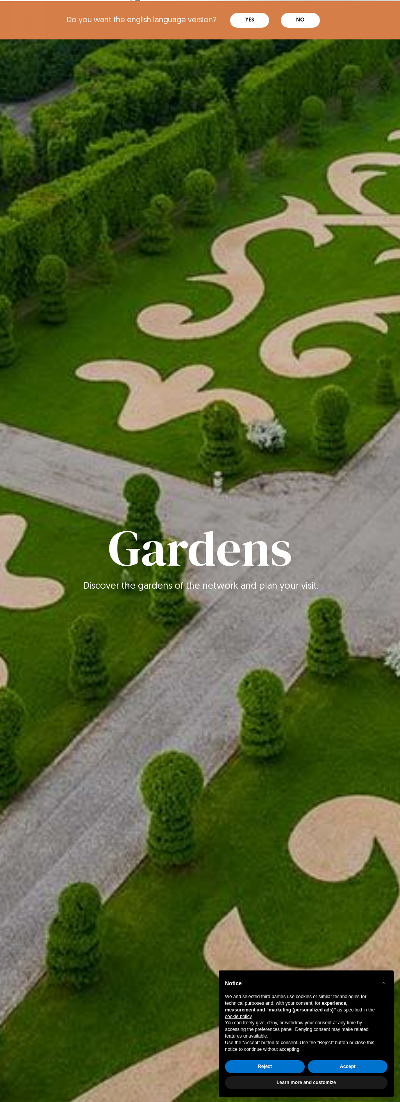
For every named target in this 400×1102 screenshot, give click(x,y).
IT (54, 26)
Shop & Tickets (138, 26)
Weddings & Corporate (293, 26)
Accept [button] (347, 1065)
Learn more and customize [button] (306, 1081)
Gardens (95, 28)
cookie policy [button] (238, 1015)
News (214, 26)
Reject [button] (265, 1065)
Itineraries (183, 26)
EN (69, 26)
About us (350, 26)
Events (240, 26)
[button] (383, 982)
